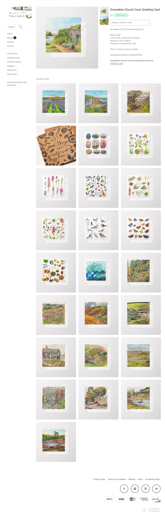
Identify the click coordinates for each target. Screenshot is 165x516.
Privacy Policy (99, 479)
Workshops (12, 70)
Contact (10, 46)
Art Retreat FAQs (152, 479)
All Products (12, 54)
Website (10, 42)
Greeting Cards (13, 58)
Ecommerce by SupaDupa (154, 510)
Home (9, 34)
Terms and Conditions (117, 479)
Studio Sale (12, 74)
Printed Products (14, 62)
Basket (10, 38)
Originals (11, 66)
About (140, 479)
